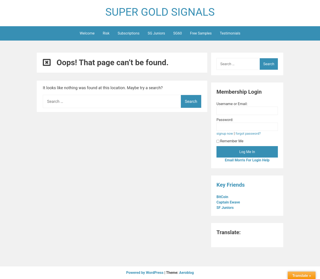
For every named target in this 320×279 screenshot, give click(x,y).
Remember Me (229, 141)
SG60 (177, 33)
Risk (106, 33)
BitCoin (222, 197)
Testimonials (230, 33)
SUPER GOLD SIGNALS (160, 12)
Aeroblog (186, 272)
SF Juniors (225, 207)
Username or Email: (232, 104)
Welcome (87, 33)
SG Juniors (156, 33)
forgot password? (248, 134)
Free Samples (201, 33)
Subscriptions (129, 33)
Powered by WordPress (145, 272)
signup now (224, 134)
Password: (224, 120)
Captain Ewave (228, 202)
